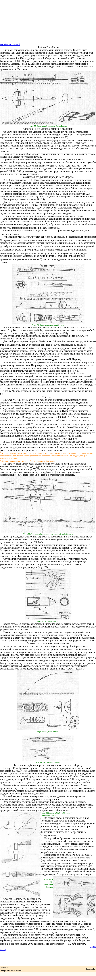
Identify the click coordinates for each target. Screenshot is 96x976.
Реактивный (26, 438)
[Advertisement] (48, 21)
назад (3, 949)
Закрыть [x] (90, 969)
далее (93, 946)
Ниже (6, 50)
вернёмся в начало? (10, 44)
